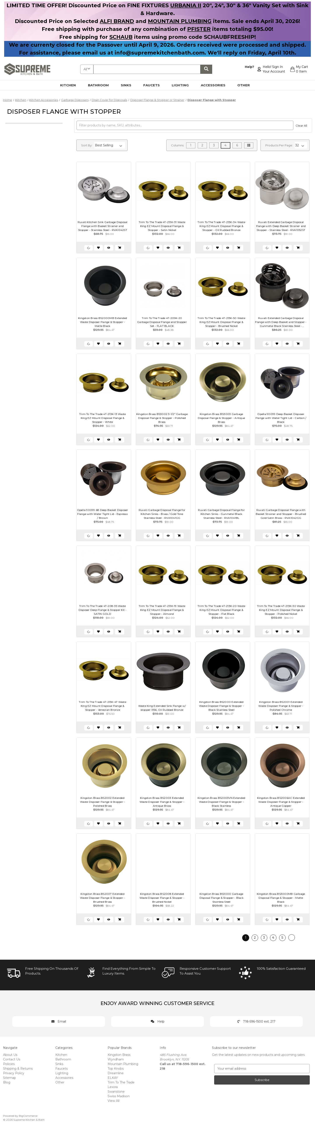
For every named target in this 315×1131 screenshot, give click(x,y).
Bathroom (101, 85)
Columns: (177, 145)
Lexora (113, 1087)
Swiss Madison (119, 1096)
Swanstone (116, 1092)
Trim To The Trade (121, 1082)
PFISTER (199, 29)
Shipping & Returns (18, 1069)
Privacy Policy (13, 1073)
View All (113, 1101)
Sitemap (9, 1078)
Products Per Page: (279, 145)
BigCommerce (28, 1115)
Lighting (183, 85)
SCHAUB (121, 37)
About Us (10, 1055)
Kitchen (70, 85)
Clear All (301, 125)
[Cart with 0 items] (298, 69)
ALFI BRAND (117, 21)
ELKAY (113, 1078)
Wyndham (116, 1059)
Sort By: (86, 145)
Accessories (215, 85)
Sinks (128, 85)
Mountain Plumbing (123, 1064)
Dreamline (116, 1073)
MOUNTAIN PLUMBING (180, 21)
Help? (249, 67)
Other (246, 85)
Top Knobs (116, 1069)
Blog (6, 1082)
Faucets (154, 85)
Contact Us (11, 1059)
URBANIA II (185, 5)
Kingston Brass (119, 1055)
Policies (9, 1064)
